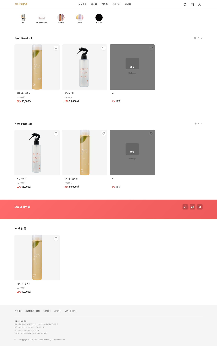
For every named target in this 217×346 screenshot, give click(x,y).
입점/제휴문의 (71, 311)
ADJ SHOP (20, 4)
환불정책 (47, 311)
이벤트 (128, 4)
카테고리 (116, 4)
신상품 (105, 4)
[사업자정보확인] (52, 324)
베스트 (94, 4)
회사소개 (82, 4)
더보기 (198, 38)
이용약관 (18, 311)
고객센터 (57, 311)
